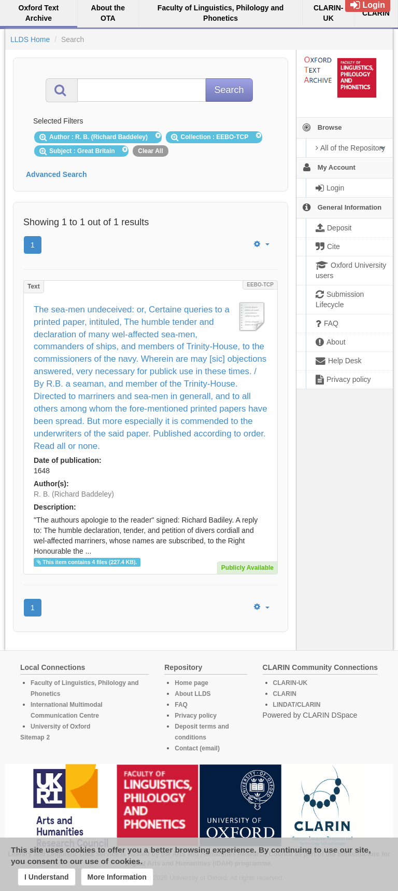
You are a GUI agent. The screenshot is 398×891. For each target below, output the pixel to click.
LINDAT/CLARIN (297, 704)
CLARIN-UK (290, 683)
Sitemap (32, 737)
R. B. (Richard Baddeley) (74, 494)
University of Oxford (60, 726)
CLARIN (284, 693)
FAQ (181, 704)
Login (367, 5)
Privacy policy (196, 715)
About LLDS (192, 693)
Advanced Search (56, 174)
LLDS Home (30, 39)
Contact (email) (197, 748)
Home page (191, 683)
